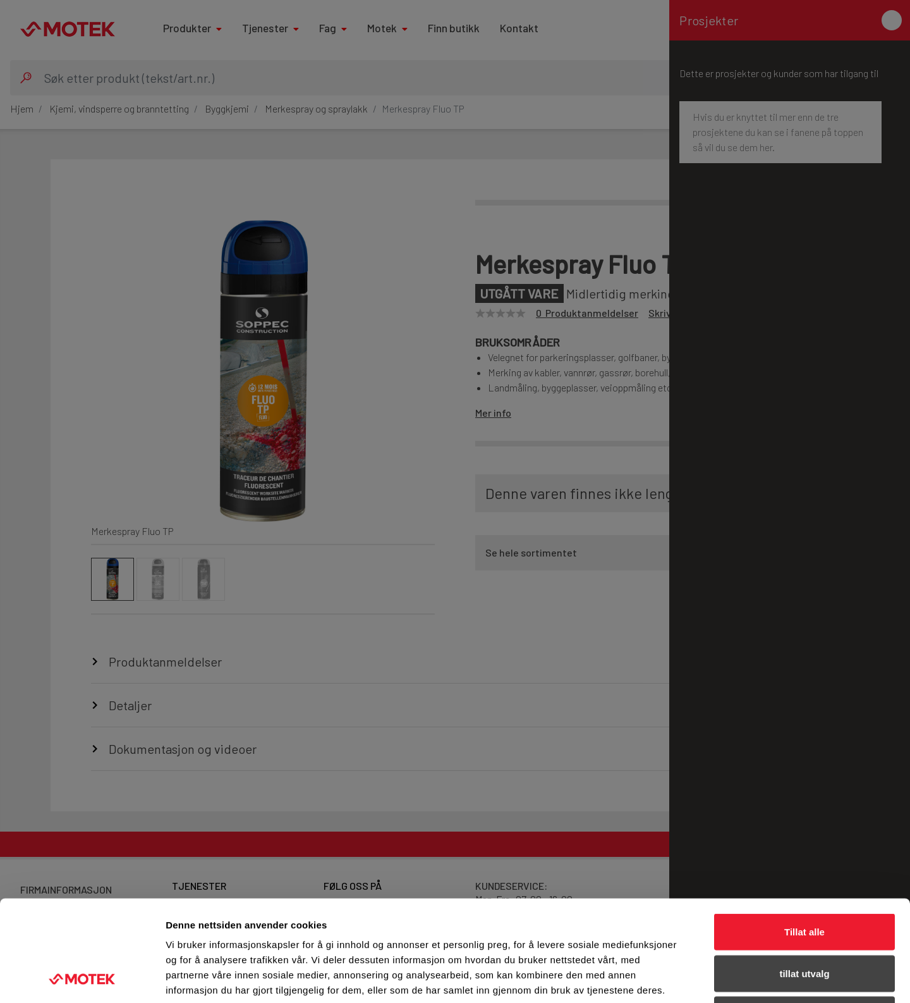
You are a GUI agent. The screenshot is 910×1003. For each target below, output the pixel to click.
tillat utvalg (804, 878)
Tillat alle (804, 837)
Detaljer (673, 978)
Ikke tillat (804, 919)
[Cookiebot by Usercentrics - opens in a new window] (82, 978)
